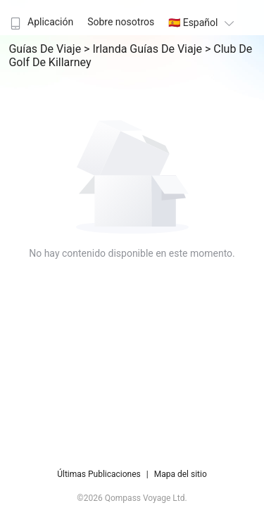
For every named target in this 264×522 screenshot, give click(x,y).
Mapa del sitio (180, 474)
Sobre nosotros (120, 21)
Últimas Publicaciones (99, 474)
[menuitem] (40, 17)
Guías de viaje (46, 49)
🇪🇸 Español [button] (203, 22)
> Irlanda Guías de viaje (144, 49)
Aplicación (40, 21)
